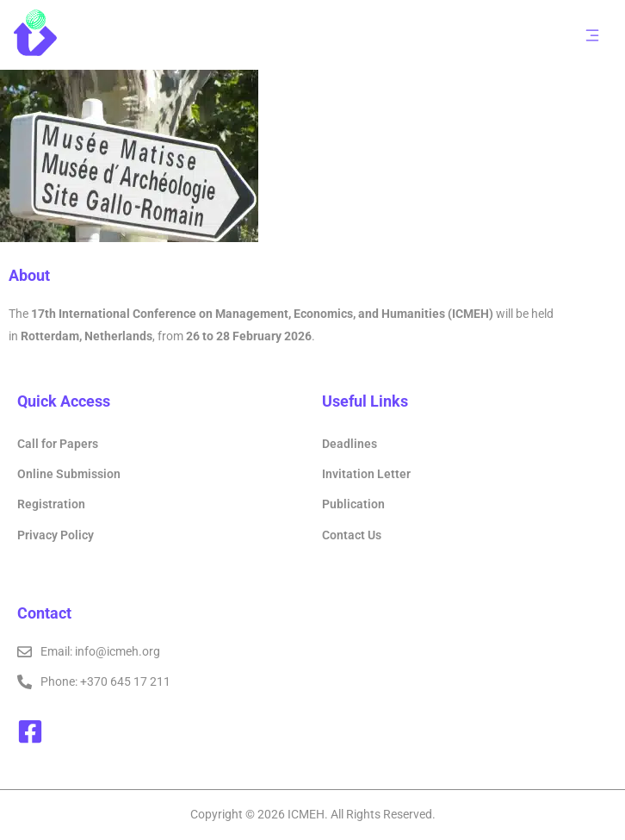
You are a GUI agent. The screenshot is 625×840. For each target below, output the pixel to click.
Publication (353, 504)
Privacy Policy (55, 535)
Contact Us (351, 535)
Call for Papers (57, 444)
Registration (51, 504)
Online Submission (69, 474)
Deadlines (349, 444)
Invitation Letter (366, 474)
